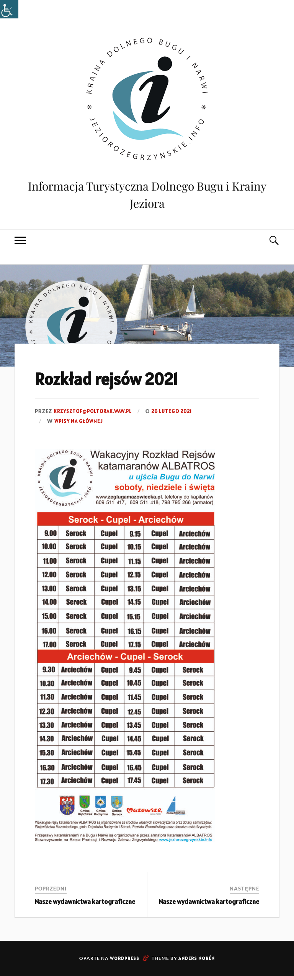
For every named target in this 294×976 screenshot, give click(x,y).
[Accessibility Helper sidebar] (9, 9)
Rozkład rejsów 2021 (106, 379)
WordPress (124, 958)
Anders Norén (196, 958)
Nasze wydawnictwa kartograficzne (85, 901)
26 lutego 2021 (171, 411)
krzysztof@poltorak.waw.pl (93, 411)
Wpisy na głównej (78, 421)
